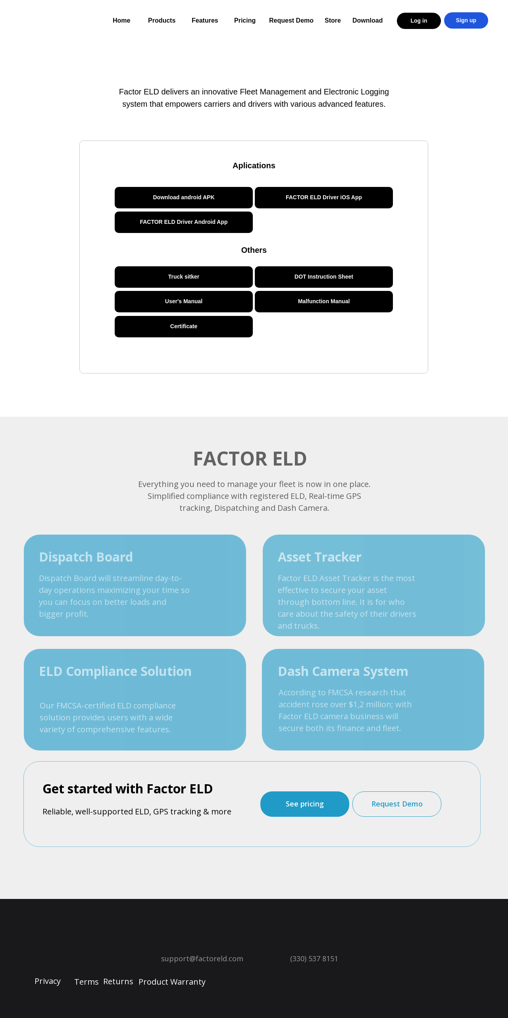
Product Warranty (172, 981)
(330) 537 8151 (314, 958)
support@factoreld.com (202, 958)
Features (205, 20)
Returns (118, 981)
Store (333, 20)
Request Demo (291, 20)
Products (161, 20)
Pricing (245, 20)
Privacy (48, 981)
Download (367, 20)
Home (121, 20)
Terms (86, 981)
